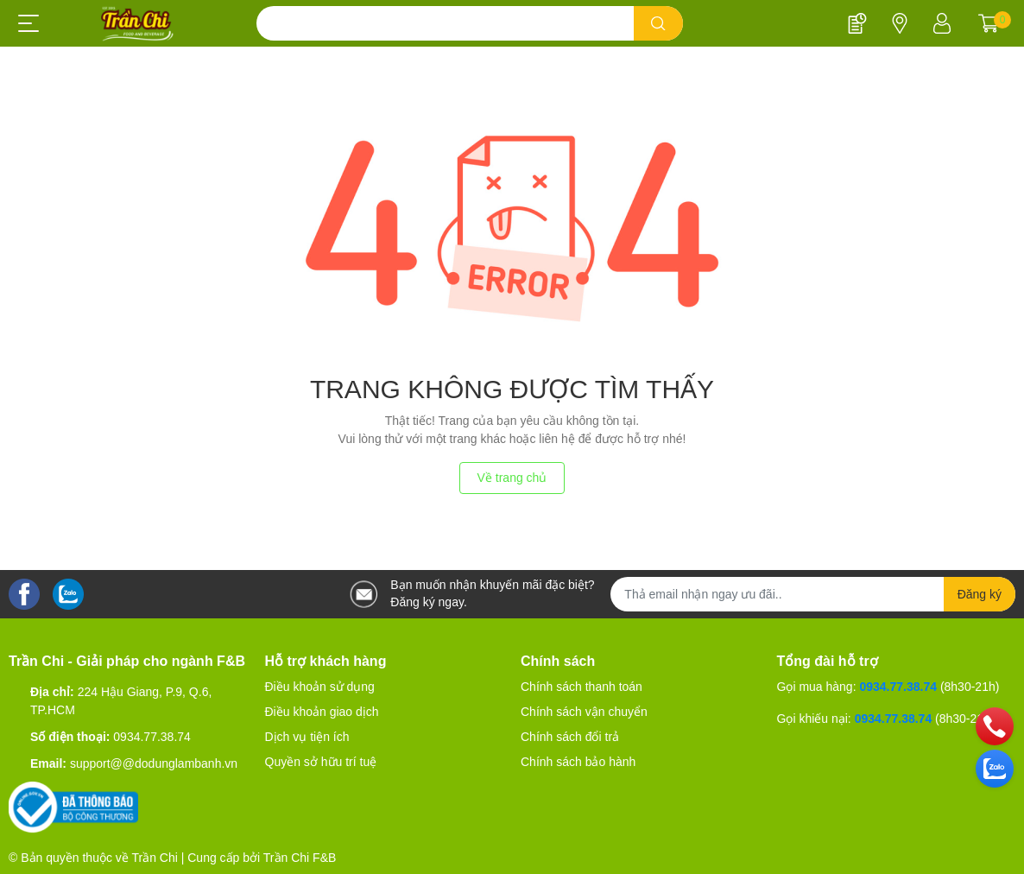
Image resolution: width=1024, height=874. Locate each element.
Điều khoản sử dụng (320, 687)
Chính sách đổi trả (570, 737)
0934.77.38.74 (152, 737)
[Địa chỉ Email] (812, 594)
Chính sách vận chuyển (584, 712)
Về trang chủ (512, 477)
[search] (658, 23)
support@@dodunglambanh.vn (153, 763)
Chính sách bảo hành (578, 762)
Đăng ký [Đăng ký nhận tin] (980, 594)
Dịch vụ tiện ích (307, 737)
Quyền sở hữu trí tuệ (321, 762)
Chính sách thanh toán (581, 687)
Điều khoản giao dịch (322, 712)
